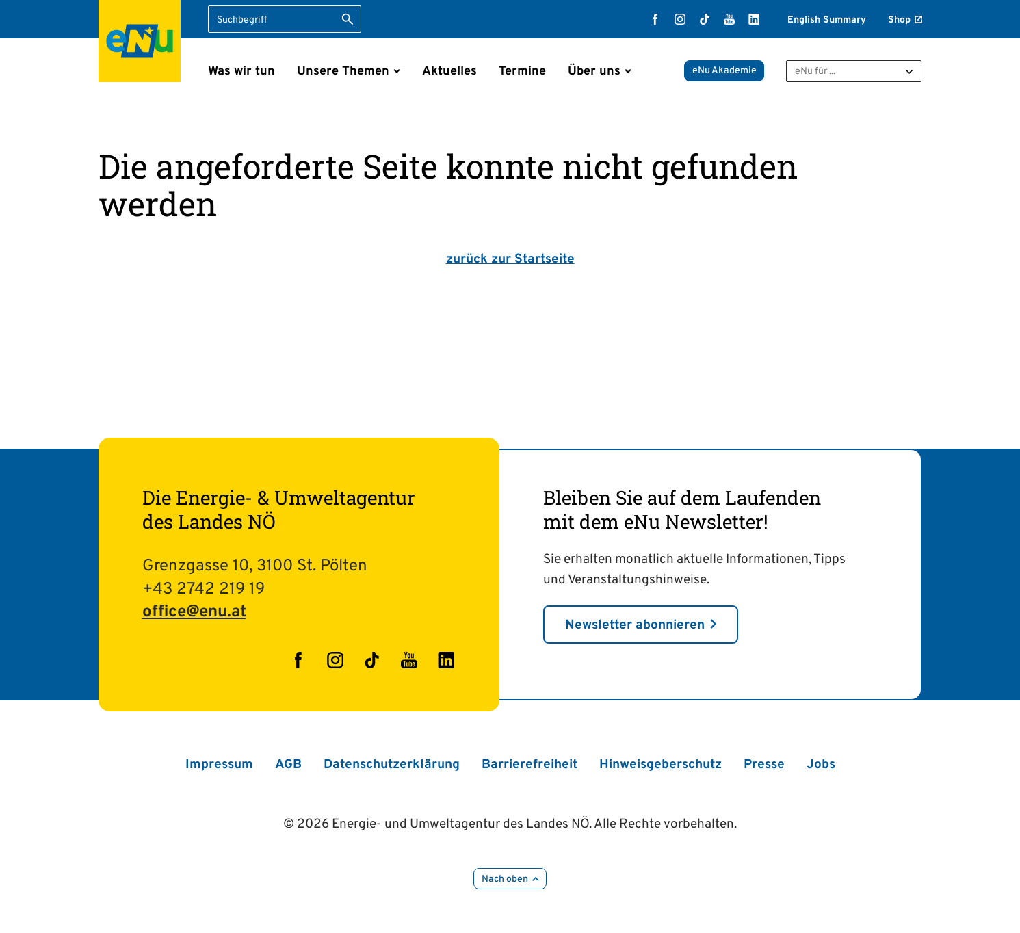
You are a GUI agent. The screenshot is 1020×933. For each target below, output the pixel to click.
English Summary (826, 20)
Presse (764, 765)
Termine (522, 71)
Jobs (821, 765)
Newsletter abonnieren (635, 625)
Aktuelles (449, 71)
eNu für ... (815, 71)
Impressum (219, 765)
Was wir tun (241, 71)
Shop (899, 20)
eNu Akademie (724, 71)
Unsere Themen (343, 71)
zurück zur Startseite (510, 259)
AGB (288, 765)
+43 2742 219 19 (203, 589)
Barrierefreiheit (529, 765)
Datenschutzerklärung (392, 765)
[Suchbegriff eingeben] (284, 19)
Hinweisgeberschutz (660, 765)
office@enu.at (194, 612)
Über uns (594, 71)
